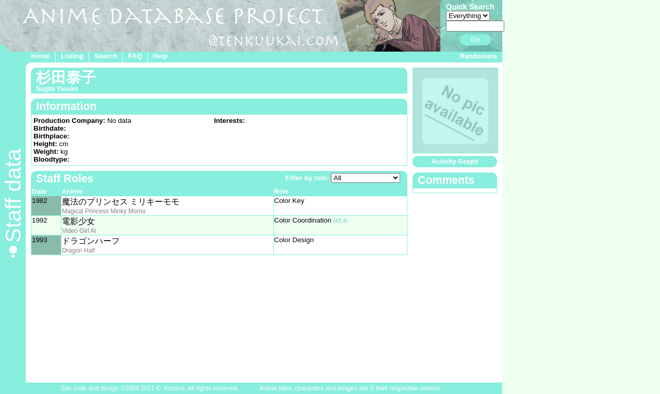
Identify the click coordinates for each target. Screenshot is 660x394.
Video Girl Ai (79, 230)
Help (160, 56)
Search (105, 56)
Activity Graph (454, 161)
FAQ (135, 56)
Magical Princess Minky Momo (103, 211)
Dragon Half (78, 250)
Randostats (478, 56)
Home (40, 56)
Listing (72, 56)
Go (475, 39)
